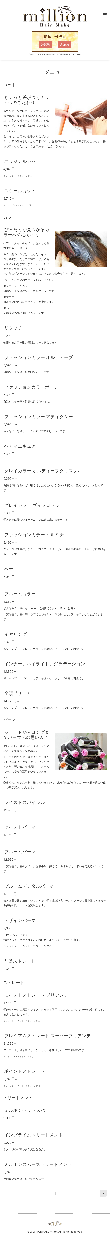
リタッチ (13, 328)
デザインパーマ (20, 920)
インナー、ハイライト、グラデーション (44, 664)
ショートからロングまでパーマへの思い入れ (26, 735)
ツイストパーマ (20, 827)
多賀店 (45, 44)
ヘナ (8, 569)
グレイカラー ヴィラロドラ (32, 505)
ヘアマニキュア (20, 446)
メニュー (55, 72)
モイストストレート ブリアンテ (36, 995)
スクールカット (20, 191)
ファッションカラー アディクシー (38, 417)
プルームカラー (20, 594)
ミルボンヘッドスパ (24, 1110)
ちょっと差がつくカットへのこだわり (26, 100)
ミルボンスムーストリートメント (38, 1164)
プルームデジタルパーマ (29, 886)
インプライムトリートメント (33, 1135)
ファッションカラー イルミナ (34, 535)
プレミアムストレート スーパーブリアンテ (47, 1036)
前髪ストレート (19, 961)
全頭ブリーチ (17, 693)
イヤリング (15, 634)
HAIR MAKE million (46, 1231)
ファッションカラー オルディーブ (38, 357)
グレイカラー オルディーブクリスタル (43, 471)
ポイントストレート (24, 1071)
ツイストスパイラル (24, 802)
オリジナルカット (22, 161)
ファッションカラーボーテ (31, 387)
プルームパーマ (20, 852)
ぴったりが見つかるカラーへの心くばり (26, 232)
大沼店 (64, 44)
